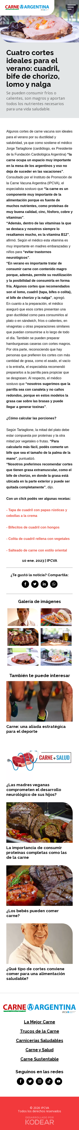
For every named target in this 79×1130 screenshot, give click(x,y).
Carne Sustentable (39, 1059)
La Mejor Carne (39, 1021)
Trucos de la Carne (39, 1031)
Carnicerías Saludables (39, 1040)
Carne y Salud (39, 1049)
